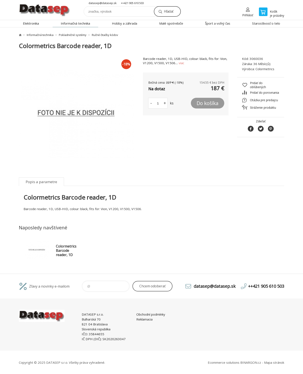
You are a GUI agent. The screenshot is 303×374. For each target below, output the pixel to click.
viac (181, 63)
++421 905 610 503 (132, 3)
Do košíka (207, 103)
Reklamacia (144, 319)
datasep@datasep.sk (103, 3)
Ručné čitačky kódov (105, 35)
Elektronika (31, 23)
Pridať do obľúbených (258, 85)
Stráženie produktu (263, 107)
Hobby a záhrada (124, 23)
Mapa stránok (274, 362)
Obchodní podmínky (150, 314)
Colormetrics (264, 69)
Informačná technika (75, 23)
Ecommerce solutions (223, 362)
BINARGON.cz (250, 362)
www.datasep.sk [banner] (44, 10)
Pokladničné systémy (72, 35)
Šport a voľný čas (217, 23)
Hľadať (168, 11)
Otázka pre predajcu (264, 100)
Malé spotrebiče (171, 23)
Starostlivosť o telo (266, 23)
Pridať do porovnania (264, 93)
